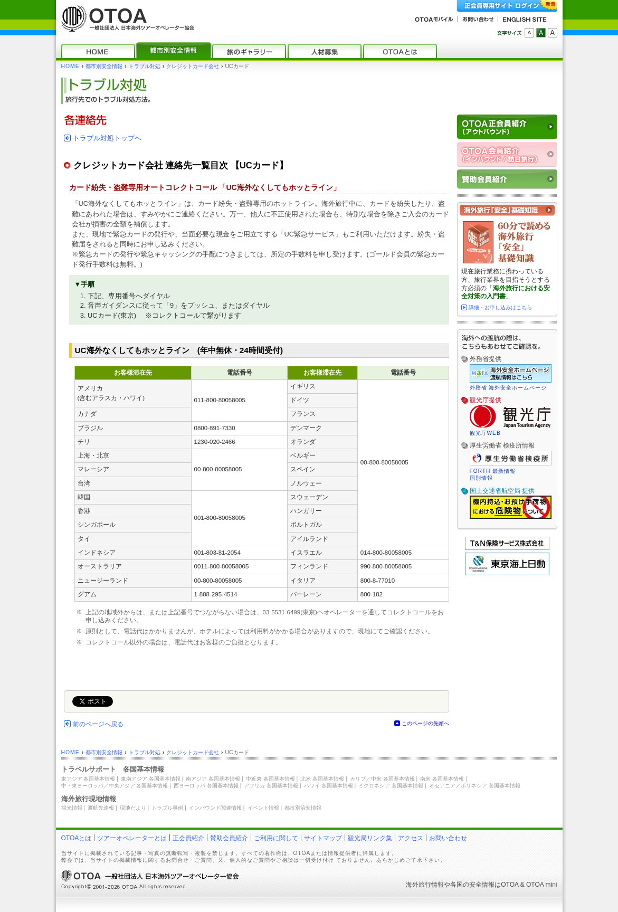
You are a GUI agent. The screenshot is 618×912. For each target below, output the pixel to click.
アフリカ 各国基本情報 (271, 785)
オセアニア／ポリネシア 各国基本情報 (474, 785)
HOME (70, 66)
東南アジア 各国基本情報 (150, 779)
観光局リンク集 (370, 838)
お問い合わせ (448, 838)
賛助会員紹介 (229, 838)
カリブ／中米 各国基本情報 (382, 779)
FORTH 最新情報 (493, 471)
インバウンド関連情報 (215, 808)
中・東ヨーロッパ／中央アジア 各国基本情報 (114, 785)
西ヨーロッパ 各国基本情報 (206, 785)
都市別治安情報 (302, 808)
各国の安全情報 (472, 884)
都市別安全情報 (103, 66)
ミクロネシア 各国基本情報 (390, 785)
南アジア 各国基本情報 (213, 779)
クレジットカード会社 (192, 66)
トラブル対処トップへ (107, 138)
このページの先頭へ (425, 723)
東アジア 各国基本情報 (88, 779)
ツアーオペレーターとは (132, 838)
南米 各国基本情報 (442, 779)
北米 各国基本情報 (322, 779)
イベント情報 (263, 808)
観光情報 (71, 808)
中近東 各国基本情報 (270, 779)
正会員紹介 (188, 838)
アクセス (410, 838)
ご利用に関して (276, 838)
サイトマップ (323, 838)
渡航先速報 (101, 808)
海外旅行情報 (425, 884)
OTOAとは (76, 838)
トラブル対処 (144, 66)
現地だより (133, 808)
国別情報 (481, 478)
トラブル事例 (167, 808)
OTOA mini (541, 884)
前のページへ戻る (98, 724)
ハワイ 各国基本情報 (328, 785)
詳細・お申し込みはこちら (500, 307)
